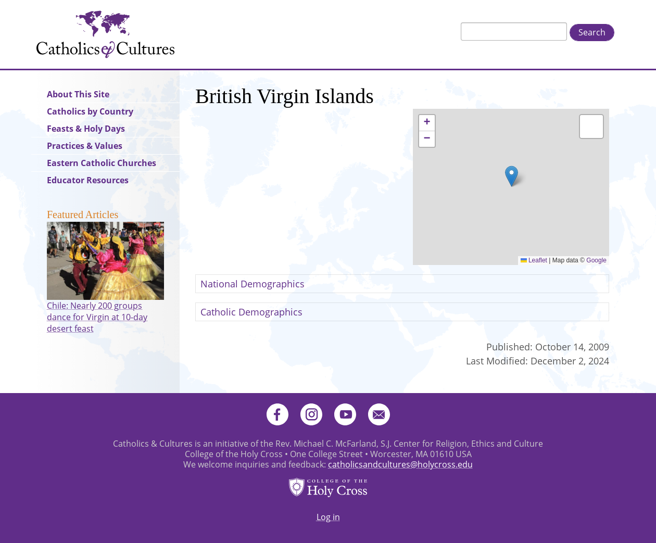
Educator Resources (88, 180)
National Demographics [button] (252, 283)
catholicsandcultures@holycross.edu (400, 464)
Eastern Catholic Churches (101, 163)
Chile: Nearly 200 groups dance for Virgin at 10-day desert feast (97, 317)
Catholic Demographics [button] (251, 312)
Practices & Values (84, 145)
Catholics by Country (90, 111)
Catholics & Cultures (105, 34)
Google (596, 260)
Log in (328, 517)
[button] (511, 176)
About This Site (78, 94)
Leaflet (534, 260)
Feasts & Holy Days (86, 128)
